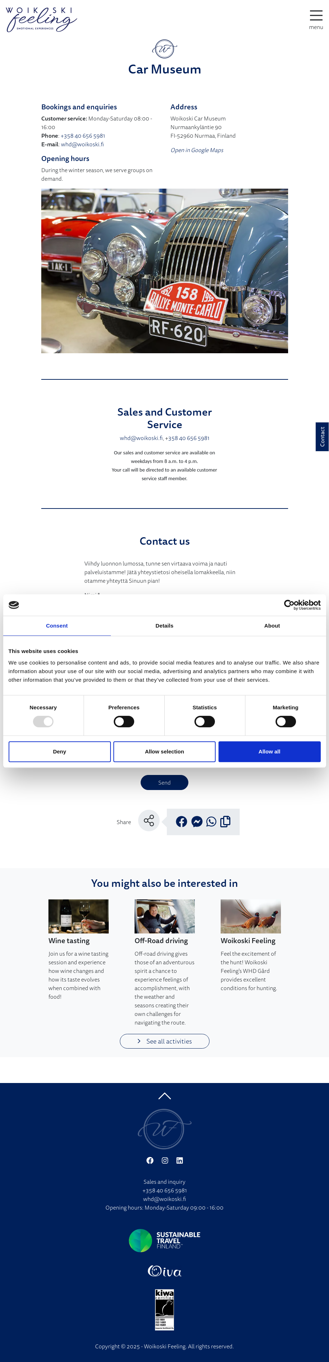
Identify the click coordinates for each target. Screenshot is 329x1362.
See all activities (164, 1041)
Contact (322, 437)
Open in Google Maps (196, 150)
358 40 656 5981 (189, 438)
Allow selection (164, 751)
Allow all (270, 751)
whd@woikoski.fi (82, 144)
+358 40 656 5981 (83, 135)
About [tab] (272, 626)
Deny (59, 751)
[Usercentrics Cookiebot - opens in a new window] (289, 605)
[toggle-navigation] (316, 19)
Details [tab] (165, 626)
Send (164, 782)
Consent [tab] (57, 626)
